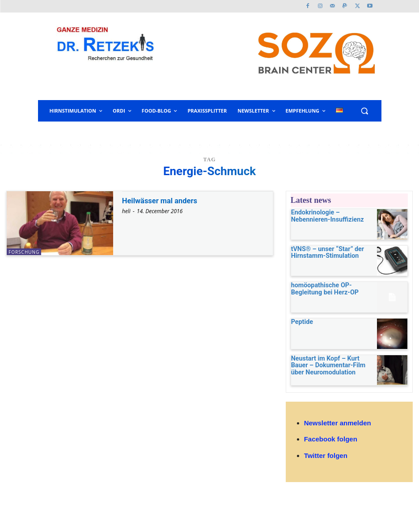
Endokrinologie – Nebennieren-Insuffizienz (328, 216)
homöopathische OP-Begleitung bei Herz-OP (329, 290)
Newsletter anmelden (337, 427)
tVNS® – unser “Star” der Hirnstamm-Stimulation (321, 253)
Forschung (23, 252)
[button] (364, 111)
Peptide (300, 325)
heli (126, 211)
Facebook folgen (330, 443)
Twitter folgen (325, 460)
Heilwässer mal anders (163, 200)
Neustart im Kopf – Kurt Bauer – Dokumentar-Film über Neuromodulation (330, 368)
